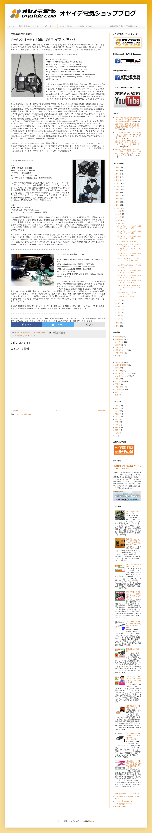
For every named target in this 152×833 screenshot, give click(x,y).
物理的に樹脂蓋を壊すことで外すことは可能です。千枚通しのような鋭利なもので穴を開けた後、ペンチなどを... (128, 152)
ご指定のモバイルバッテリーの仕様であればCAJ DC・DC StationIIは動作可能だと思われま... (128, 134)
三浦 (117, 425)
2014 (118, 205)
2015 (118, 202)
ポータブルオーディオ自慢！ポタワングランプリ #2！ (129, 276)
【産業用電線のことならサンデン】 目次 (36, 26)
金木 (117, 411)
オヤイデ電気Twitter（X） (124, 801)
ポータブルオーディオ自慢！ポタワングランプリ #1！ (129, 281)
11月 (120, 214)
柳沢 (117, 414)
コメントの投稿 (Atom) (23, 414)
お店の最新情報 (121, 365)
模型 (117, 392)
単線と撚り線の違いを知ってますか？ (133, 565)
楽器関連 (118, 345)
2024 (118, 174)
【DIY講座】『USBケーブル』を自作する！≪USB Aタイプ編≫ (133, 624)
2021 (118, 183)
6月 (119, 303)
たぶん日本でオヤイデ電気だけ (128, 241)
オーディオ (119, 342)
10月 (120, 217)
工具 (117, 384)
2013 (118, 208)
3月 (119, 313)
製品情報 (118, 336)
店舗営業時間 (120, 389)
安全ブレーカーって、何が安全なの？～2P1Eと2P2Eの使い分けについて (133, 542)
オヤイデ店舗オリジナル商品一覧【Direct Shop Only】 (82, 26)
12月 (120, 211)
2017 (118, 196)
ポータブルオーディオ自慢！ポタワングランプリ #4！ (129, 254)
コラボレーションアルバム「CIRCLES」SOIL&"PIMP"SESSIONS (127, 294)
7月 (119, 300)
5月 (119, 306)
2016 (118, 199)
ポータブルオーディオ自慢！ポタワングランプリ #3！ (129, 271)
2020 (118, 186)
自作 (117, 368)
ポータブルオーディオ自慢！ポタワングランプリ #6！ (129, 232)
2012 (118, 323)
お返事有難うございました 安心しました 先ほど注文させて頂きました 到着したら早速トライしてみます (127, 127)
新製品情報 (119, 339)
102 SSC (118, 347)
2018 (118, 193)
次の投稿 (14, 410)
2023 (118, 177)
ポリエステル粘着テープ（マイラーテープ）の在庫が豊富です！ (129, 260)
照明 (117, 395)
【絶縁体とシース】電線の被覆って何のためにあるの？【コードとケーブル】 (133, 764)
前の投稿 (101, 410)
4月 (119, 310)
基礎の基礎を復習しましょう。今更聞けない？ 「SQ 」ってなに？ (133, 595)
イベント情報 (120, 381)
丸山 (117, 416)
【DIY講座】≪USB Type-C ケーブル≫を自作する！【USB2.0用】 (133, 736)
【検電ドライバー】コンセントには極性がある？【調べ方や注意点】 (133, 679)
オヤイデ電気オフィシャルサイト (127, 794)
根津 (117, 408)
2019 (118, 189)
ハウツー (118, 371)
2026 (118, 168)
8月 (119, 223)
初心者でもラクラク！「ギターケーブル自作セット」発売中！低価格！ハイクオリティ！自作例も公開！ (129, 247)
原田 (117, 406)
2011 (118, 326)
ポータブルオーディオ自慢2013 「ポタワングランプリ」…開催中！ (128, 287)
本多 (117, 422)
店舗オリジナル (121, 350)
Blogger (91, 821)
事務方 (117, 430)
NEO (117, 356)
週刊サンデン (120, 362)
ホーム (11, 26)
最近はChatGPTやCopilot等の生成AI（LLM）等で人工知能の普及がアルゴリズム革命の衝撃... (128, 119)
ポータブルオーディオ (27, 336)
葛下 (117, 419)
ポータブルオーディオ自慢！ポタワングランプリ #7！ (129, 227)
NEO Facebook (120, 807)
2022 (118, 180)
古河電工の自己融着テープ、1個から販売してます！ (129, 266)
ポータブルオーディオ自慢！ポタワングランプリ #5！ (129, 237)
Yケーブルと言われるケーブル (133, 512)
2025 (118, 171)
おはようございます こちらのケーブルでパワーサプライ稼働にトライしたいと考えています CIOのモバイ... (128, 144)
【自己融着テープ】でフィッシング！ (133, 707)
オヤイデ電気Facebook (123, 804)
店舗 (117, 379)
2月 (119, 316)
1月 (119, 319)
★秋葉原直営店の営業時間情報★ (123, 26)
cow (18, 336)
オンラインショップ (122, 376)
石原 (117, 433)
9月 (119, 220)
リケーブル (119, 353)
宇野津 (117, 427)
